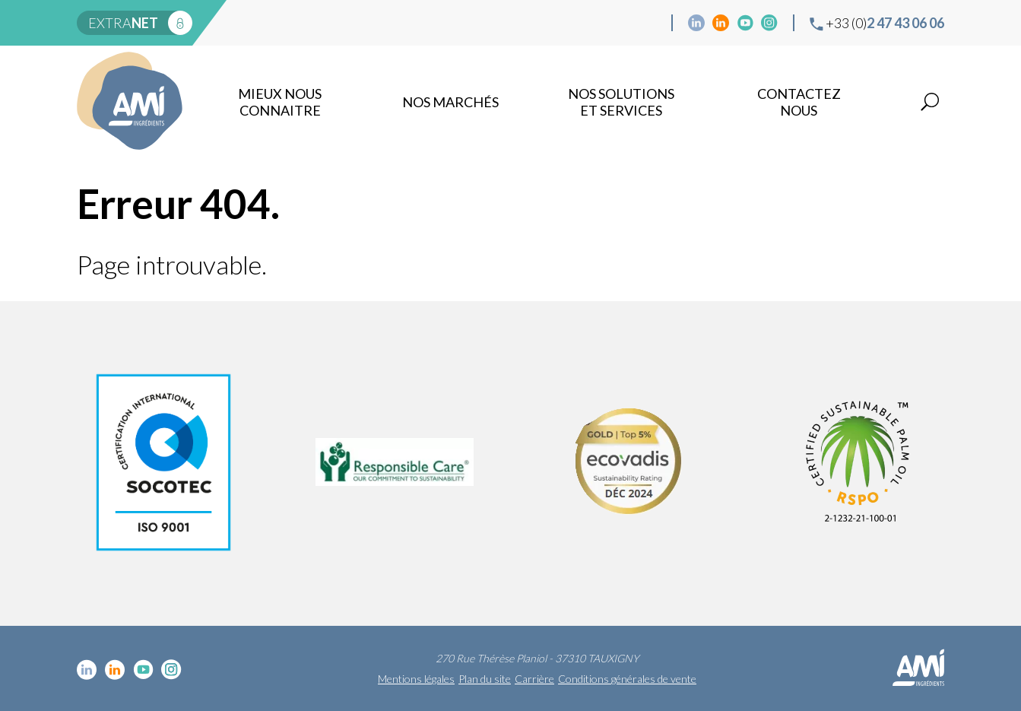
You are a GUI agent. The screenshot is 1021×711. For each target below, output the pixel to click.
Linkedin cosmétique (696, 22)
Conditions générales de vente (627, 678)
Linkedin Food (720, 22)
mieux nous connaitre (280, 102)
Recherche (930, 102)
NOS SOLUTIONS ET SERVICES (621, 102)
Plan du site (484, 678)
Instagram (769, 22)
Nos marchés (450, 102)
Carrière (534, 678)
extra (123, 22)
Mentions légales (416, 678)
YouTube (745, 22)
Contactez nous (799, 102)
